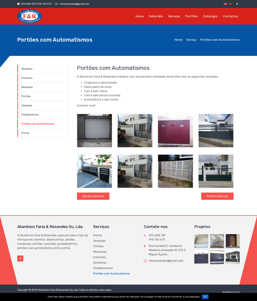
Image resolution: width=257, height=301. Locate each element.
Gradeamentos (30, 114)
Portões (26, 96)
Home (140, 16)
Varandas (27, 105)
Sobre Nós (156, 16)
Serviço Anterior (93, 196)
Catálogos (210, 16)
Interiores (27, 78)
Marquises (27, 87)
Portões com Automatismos (38, 123)
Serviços (174, 16)
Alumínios (27, 68)
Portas (25, 133)
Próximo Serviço (217, 196)
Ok (205, 297)
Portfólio (192, 16)
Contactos (230, 16)
